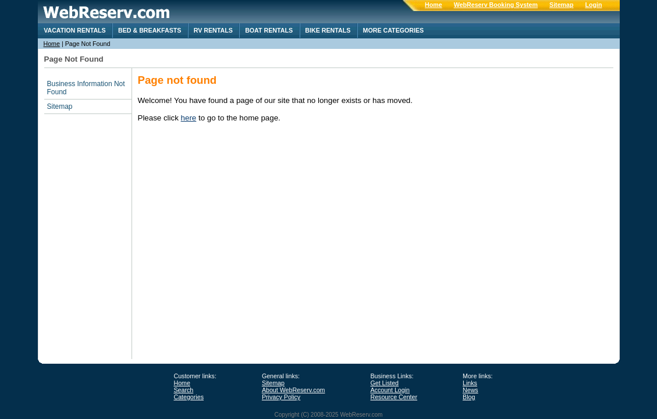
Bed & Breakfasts (149, 30)
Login (593, 4)
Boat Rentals (269, 30)
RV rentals (213, 30)
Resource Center (393, 396)
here (189, 117)
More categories (393, 30)
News (470, 389)
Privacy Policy (281, 396)
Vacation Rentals (75, 30)
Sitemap (561, 4)
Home (433, 4)
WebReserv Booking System (496, 4)
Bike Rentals (327, 30)
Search (183, 389)
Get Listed (384, 382)
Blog (469, 396)
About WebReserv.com (293, 389)
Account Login (390, 389)
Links (470, 382)
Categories (188, 396)
